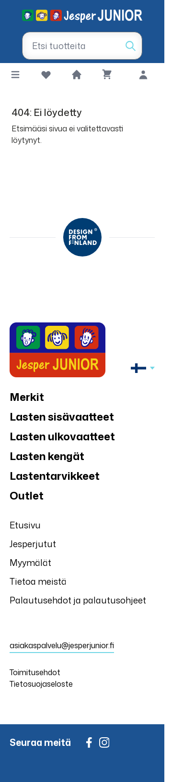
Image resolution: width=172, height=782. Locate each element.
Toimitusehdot (35, 672)
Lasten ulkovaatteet (62, 436)
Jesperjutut (33, 544)
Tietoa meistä (38, 581)
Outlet (27, 495)
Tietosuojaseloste (41, 684)
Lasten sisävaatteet (62, 416)
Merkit (27, 396)
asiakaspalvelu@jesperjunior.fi (62, 645)
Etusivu (25, 525)
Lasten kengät (47, 456)
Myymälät (30, 562)
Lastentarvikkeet (55, 475)
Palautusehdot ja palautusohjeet (78, 600)
